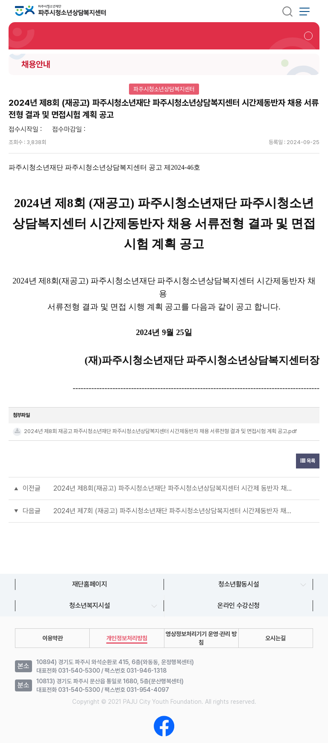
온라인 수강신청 (238, 605)
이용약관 (52, 638)
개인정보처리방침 (126, 638)
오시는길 (275, 638)
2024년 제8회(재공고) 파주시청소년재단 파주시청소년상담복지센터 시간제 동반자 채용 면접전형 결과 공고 (172, 488)
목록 (307, 461)
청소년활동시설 (238, 584)
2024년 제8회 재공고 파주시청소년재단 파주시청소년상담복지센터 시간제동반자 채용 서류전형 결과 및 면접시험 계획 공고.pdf (160, 431)
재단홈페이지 (89, 584)
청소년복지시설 (89, 605)
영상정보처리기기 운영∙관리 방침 (201, 638)
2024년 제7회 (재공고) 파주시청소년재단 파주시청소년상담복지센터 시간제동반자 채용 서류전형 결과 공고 (172, 511)
